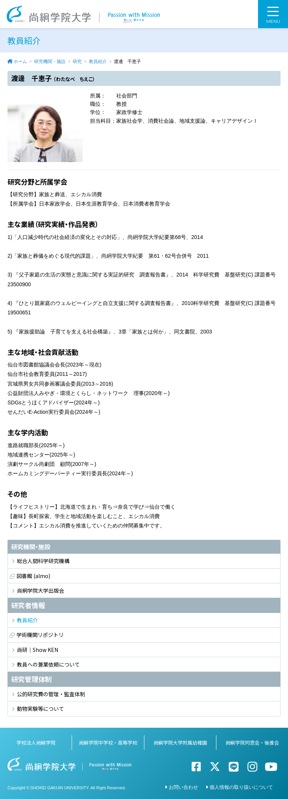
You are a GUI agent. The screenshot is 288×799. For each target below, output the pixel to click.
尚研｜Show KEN (37, 649)
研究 (77, 61)
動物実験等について (40, 708)
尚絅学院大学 (83, 14)
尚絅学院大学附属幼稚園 (180, 742)
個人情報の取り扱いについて (241, 787)
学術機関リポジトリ (40, 634)
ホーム (20, 61)
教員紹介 (98, 61)
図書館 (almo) (33, 576)
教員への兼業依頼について (48, 664)
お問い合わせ (183, 787)
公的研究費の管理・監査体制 (51, 694)
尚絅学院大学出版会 (40, 590)
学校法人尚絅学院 (36, 742)
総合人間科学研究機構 (43, 561)
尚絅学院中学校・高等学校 (108, 742)
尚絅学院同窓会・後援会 (252, 742)
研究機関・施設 (50, 61)
